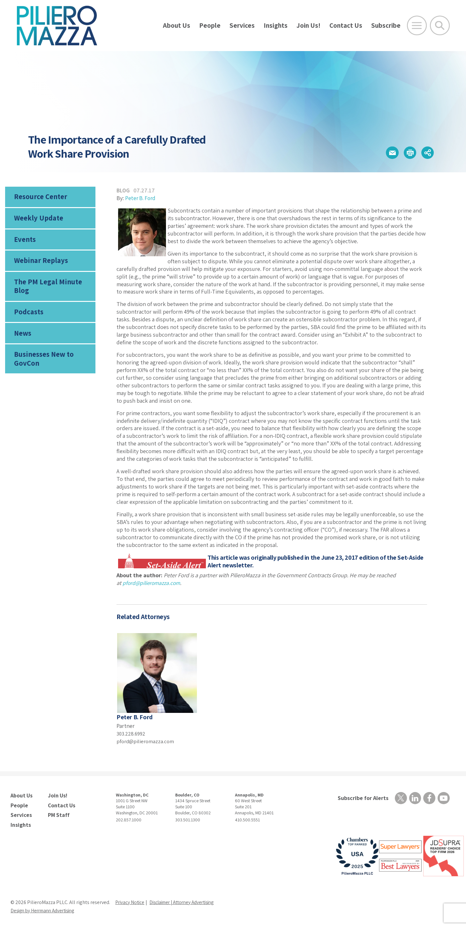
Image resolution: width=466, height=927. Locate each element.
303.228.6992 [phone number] (132, 733)
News (22, 338)
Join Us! (308, 25)
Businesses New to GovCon (43, 364)
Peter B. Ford (141, 198)
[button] (386, 153)
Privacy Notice (130, 900)
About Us (176, 25)
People (210, 25)
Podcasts (28, 316)
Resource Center (39, 197)
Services (242, 25)
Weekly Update (37, 219)
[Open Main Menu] (417, 25)
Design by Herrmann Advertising (46, 908)
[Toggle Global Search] (440, 25)
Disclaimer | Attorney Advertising (187, 900)
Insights (276, 25)
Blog (123, 190)
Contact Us (345, 25)
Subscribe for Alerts (361, 798)
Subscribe (386, 25)
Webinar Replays (39, 263)
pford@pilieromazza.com (147, 741)
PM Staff (58, 813)
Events (24, 241)
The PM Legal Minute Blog (46, 290)
